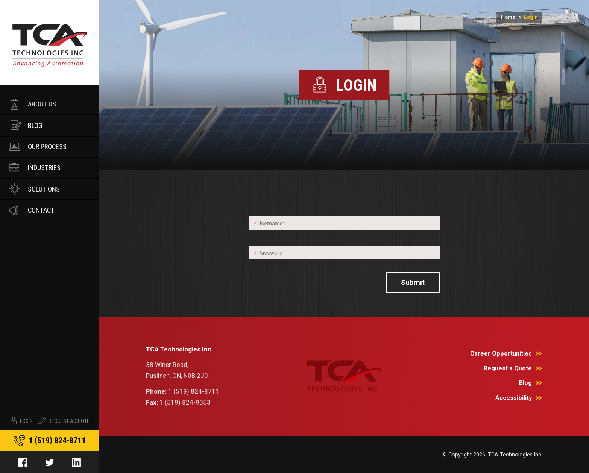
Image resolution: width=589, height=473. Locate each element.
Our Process (37, 145)
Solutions (34, 188)
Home (512, 17)
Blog (26, 124)
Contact (31, 210)
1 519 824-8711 (57, 440)
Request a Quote (508, 368)
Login (21, 421)
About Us (32, 103)
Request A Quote (64, 421)
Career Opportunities (501, 353)
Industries (34, 166)
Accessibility (513, 398)
